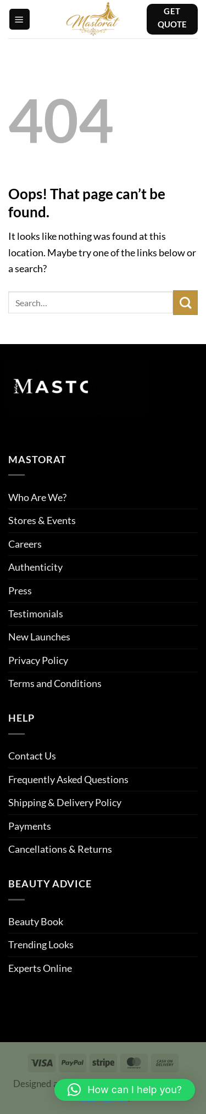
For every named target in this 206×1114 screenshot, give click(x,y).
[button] (19, 19)
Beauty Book (35, 921)
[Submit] (185, 302)
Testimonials (35, 613)
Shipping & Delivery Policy (64, 802)
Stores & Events (42, 520)
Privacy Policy (38, 660)
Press (20, 590)
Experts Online (40, 968)
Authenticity (35, 567)
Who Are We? (37, 497)
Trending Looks (41, 944)
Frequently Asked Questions (68, 779)
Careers (25, 544)
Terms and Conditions (55, 683)
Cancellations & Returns (60, 849)
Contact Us (32, 756)
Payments (29, 826)
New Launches (39, 637)
